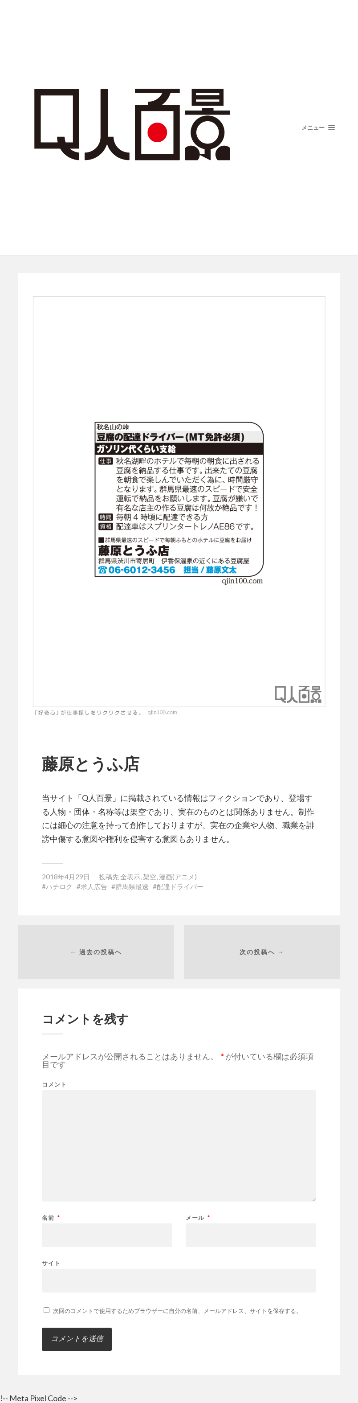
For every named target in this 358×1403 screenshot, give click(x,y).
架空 (149, 877)
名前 (51, 1218)
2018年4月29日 (66, 877)
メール (198, 1218)
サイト (51, 1262)
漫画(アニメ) (178, 877)
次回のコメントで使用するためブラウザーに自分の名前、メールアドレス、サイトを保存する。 (177, 1310)
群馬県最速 (132, 886)
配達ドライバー (180, 886)
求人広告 (94, 886)
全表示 (130, 877)
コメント (54, 1084)
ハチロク (59, 886)
